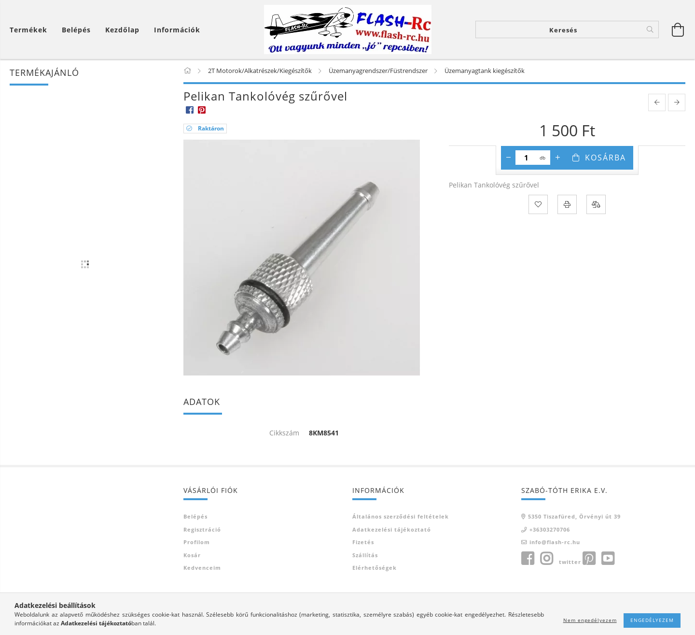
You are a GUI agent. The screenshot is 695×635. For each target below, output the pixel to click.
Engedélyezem (652, 620)
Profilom (196, 542)
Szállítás (365, 555)
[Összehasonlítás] (596, 204)
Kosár (192, 555)
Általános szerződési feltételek (400, 516)
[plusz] (557, 157)
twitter (570, 561)
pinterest (589, 558)
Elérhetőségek (374, 567)
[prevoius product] (657, 102)
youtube (607, 558)
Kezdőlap (122, 29)
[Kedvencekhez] (538, 204)
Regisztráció (202, 529)
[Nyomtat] (567, 204)
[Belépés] (76, 30)
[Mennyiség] (526, 157)
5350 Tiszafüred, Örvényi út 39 (574, 516)
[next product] (676, 102)
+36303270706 (549, 529)
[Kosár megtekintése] (31, 30)
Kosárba (605, 157)
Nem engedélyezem (590, 620)
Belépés (195, 516)
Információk (177, 29)
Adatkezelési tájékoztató (391, 529)
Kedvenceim (202, 567)
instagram (546, 558)
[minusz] (508, 157)
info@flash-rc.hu (554, 542)
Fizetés (363, 542)
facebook (527, 558)
